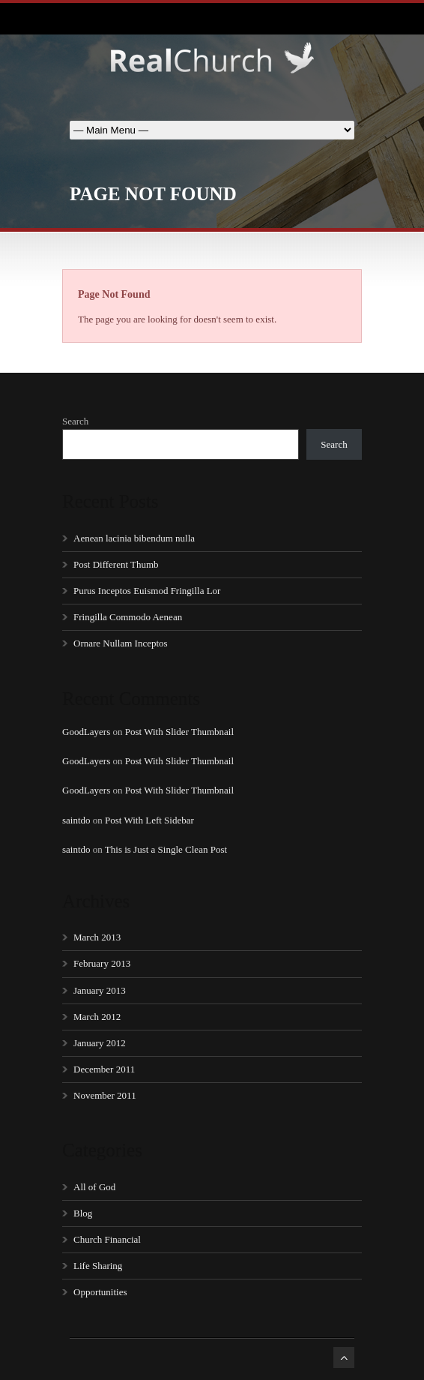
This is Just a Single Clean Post (166, 849)
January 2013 (99, 990)
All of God (94, 1186)
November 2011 (104, 1095)
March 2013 (97, 937)
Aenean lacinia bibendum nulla (134, 538)
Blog (82, 1213)
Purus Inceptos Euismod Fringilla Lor (146, 590)
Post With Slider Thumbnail (179, 731)
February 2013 (101, 963)
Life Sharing (97, 1265)
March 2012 (97, 1016)
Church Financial (107, 1239)
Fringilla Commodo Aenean (127, 616)
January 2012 (99, 1042)
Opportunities (100, 1292)
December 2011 (104, 1069)
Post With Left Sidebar (149, 820)
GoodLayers (86, 731)
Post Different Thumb (116, 564)
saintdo (76, 820)
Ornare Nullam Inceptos (120, 643)
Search (75, 421)
